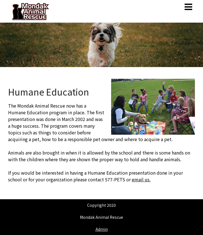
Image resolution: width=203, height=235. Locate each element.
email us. (141, 179)
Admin (101, 229)
